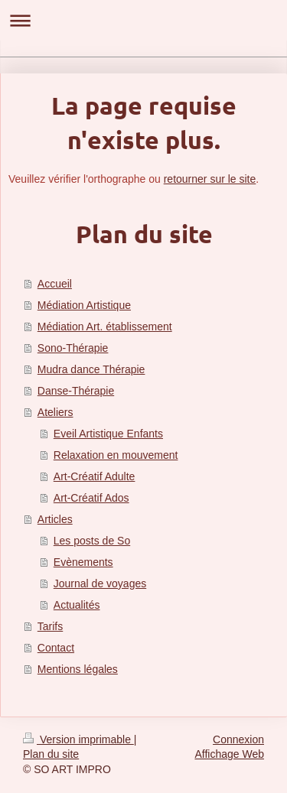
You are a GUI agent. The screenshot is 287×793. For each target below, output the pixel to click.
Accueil (55, 284)
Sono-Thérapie (73, 348)
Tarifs (50, 626)
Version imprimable (78, 739)
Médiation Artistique (84, 305)
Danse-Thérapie (76, 391)
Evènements (83, 562)
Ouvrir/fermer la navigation (143, 20)
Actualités (77, 605)
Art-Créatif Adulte (94, 476)
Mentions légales (78, 669)
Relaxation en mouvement (116, 455)
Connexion (238, 739)
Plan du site (51, 754)
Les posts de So (92, 541)
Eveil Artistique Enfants (108, 433)
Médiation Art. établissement (105, 326)
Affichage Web (229, 754)
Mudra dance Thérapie (91, 369)
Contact (56, 648)
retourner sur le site (210, 179)
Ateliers (55, 412)
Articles (55, 519)
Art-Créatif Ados (91, 498)
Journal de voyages (100, 583)
